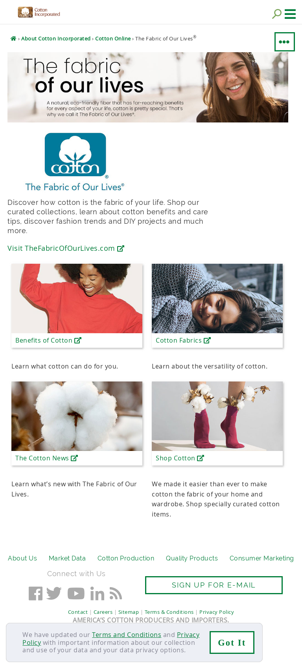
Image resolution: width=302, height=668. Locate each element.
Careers (103, 611)
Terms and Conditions (126, 634)
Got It (232, 643)
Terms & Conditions (169, 611)
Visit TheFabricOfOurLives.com (66, 248)
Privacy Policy (216, 611)
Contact (78, 611)
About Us (22, 558)
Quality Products (192, 558)
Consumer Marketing (262, 558)
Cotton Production (126, 558)
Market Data (67, 558)
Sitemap (128, 611)
